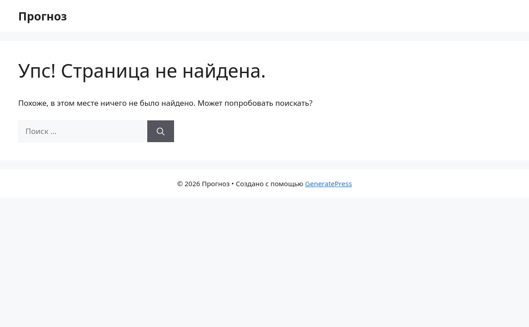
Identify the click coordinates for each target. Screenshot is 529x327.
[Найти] (160, 131)
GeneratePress (328, 183)
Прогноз (42, 16)
